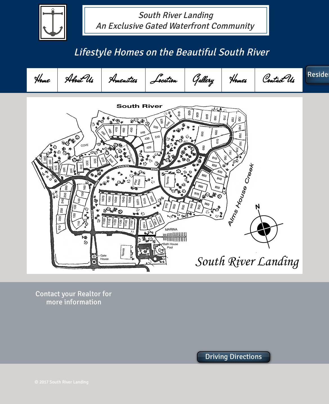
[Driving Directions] (233, 357)
